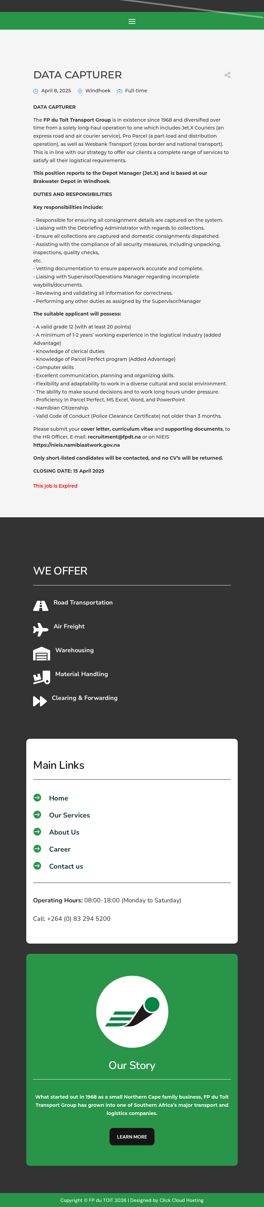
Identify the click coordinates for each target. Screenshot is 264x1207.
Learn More (132, 1136)
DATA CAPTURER (77, 74)
